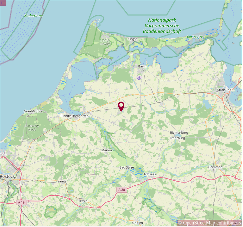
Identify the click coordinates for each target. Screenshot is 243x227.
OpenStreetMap (199, 222)
